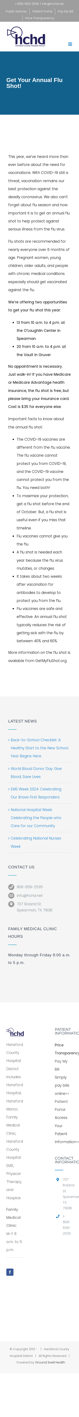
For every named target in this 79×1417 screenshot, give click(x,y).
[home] (15, 1031)
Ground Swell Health (50, 1362)
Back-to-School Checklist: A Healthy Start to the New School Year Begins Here (39, 748)
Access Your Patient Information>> (64, 1129)
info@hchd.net (53, 4)
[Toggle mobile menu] (70, 44)
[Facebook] (9, 1272)
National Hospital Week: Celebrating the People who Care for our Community (36, 818)
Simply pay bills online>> (62, 1085)
